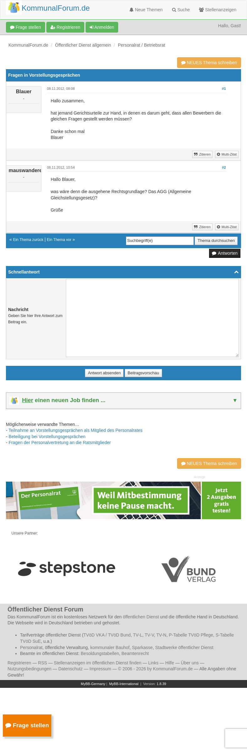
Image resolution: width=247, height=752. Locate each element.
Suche (181, 9)
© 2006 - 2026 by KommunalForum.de (155, 668)
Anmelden (102, 27)
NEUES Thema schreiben (209, 62)
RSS (42, 662)
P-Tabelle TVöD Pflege (191, 634)
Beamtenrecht (135, 653)
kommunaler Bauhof (109, 647)
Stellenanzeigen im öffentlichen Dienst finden (97, 662)
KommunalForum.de (28, 45)
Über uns (190, 662)
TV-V (149, 634)
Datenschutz (70, 668)
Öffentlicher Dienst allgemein (83, 45)
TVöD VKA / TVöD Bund (107, 634)
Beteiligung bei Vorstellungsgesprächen (47, 436)
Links (153, 662)
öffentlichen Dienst (141, 616)
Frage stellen (25, 27)
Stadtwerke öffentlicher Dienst (184, 647)
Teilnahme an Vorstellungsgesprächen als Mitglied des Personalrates (75, 430)
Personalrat (31, 647)
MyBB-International (124, 684)
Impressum (100, 668)
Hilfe (169, 662)
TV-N (161, 634)
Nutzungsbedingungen (29, 668)
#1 (224, 88)
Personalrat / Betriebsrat (141, 45)
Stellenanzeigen (217, 9)
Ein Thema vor (59, 240)
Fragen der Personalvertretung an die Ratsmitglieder (60, 442)
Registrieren (65, 27)
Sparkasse (142, 647)
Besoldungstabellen (100, 653)
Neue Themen (146, 9)
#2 (224, 167)
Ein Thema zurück (28, 240)
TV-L (137, 634)
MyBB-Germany (93, 684)
